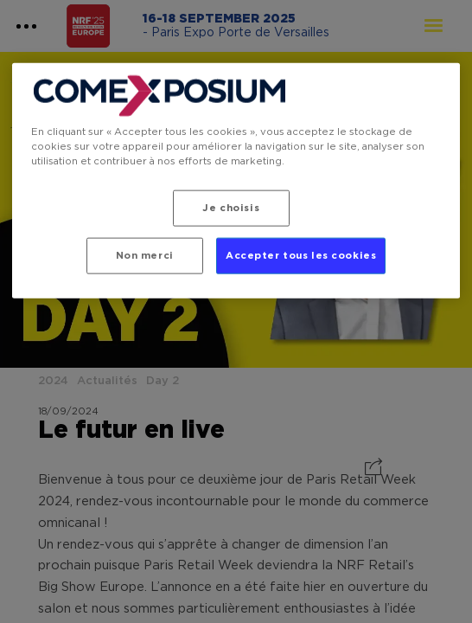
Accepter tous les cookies (301, 255)
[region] (236, 181)
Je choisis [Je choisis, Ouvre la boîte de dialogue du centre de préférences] (230, 208)
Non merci (145, 255)
